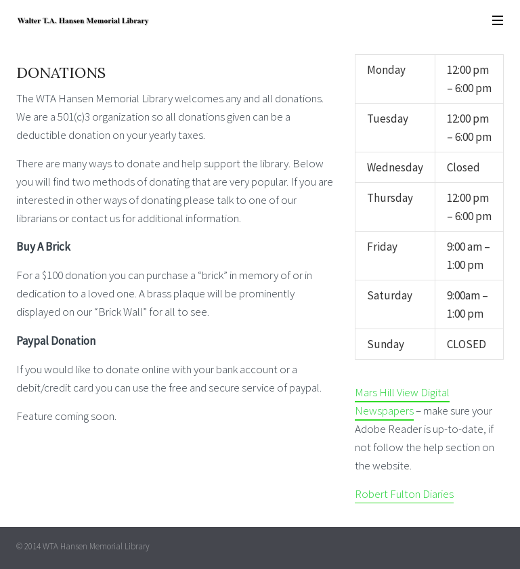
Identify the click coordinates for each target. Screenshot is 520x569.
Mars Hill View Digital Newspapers (402, 401)
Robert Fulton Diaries (404, 493)
